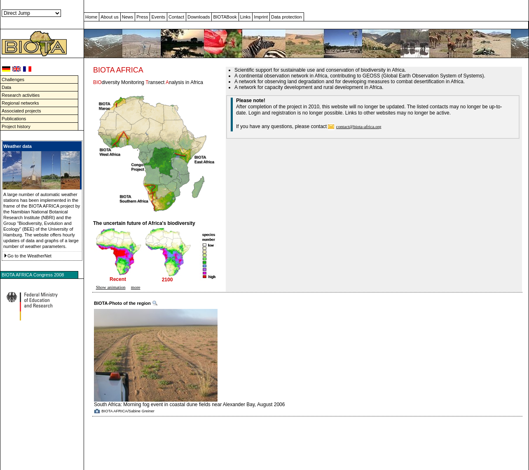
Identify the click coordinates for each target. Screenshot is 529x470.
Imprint (261, 16)
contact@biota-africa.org (359, 126)
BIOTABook (224, 16)
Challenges (13, 79)
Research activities (21, 95)
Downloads (198, 16)
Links (245, 16)
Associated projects (21, 110)
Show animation (111, 287)
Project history (16, 126)
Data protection (286, 16)
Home (91, 16)
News (127, 16)
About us (109, 16)
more (135, 287)
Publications (14, 118)
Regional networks (20, 103)
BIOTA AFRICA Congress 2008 (33, 274)
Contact (176, 16)
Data (6, 87)
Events (158, 16)
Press (142, 16)
